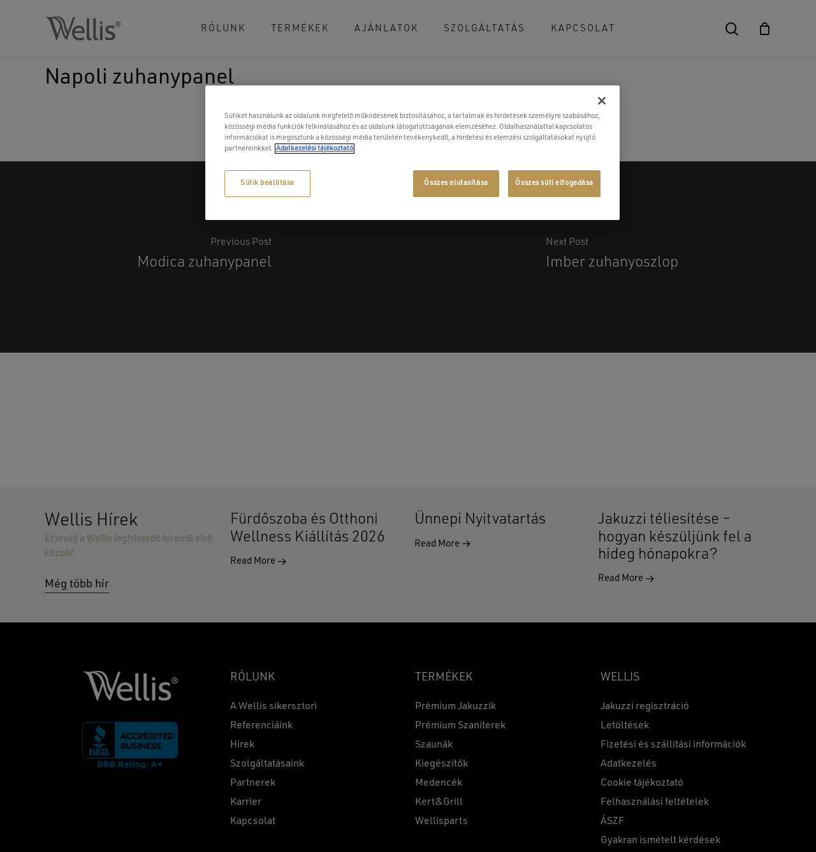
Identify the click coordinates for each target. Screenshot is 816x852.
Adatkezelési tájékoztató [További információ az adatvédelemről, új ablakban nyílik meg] (314, 148)
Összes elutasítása (456, 183)
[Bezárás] (602, 101)
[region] (412, 152)
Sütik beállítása (267, 183)
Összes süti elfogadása (554, 183)
